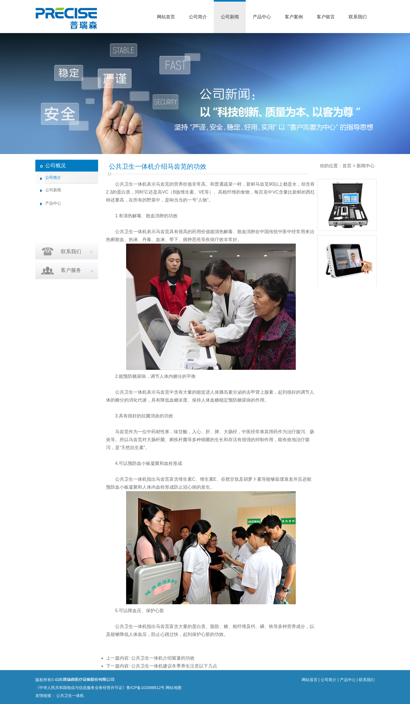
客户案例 (294, 16)
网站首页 (166, 16)
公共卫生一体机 (131, 184)
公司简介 (198, 16)
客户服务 (71, 270)
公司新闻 (230, 16)
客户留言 (326, 16)
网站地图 (174, 687)
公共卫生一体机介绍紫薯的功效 (163, 658)
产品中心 (262, 16)
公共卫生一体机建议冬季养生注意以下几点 (174, 666)
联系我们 (358, 16)
